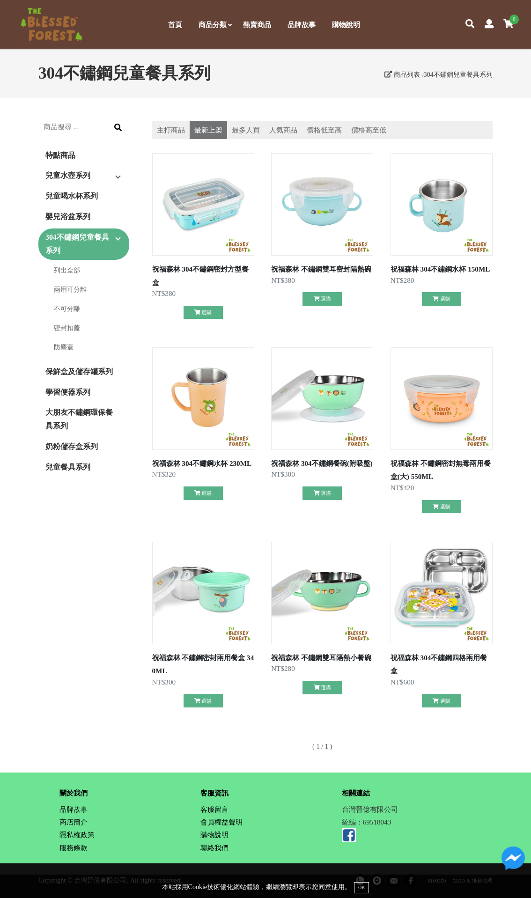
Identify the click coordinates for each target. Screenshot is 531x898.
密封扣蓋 (67, 327)
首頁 (175, 25)
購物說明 (346, 25)
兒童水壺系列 (67, 175)
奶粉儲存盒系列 (71, 446)
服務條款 (73, 848)
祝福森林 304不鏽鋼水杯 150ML (440, 269)
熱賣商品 (257, 25)
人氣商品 (283, 130)
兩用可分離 (70, 289)
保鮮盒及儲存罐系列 (79, 371)
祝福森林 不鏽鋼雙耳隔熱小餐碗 (321, 658)
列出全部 (67, 270)
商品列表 (402, 74)
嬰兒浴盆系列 (67, 217)
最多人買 (246, 130)
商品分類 (215, 25)
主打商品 (171, 130)
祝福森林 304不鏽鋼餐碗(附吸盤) (322, 463)
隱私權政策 (77, 835)
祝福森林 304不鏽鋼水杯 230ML (202, 463)
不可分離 (67, 308)
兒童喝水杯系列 (71, 196)
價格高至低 (368, 130)
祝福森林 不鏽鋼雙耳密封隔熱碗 (321, 269)
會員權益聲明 (221, 822)
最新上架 (208, 130)
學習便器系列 (67, 392)
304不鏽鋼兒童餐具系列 (458, 74)
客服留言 (214, 809)
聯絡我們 (214, 848)
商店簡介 (73, 822)
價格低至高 (324, 130)
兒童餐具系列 (67, 467)
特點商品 (60, 155)
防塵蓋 (64, 347)
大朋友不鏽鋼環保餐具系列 (79, 419)
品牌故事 (302, 25)
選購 (203, 312)
